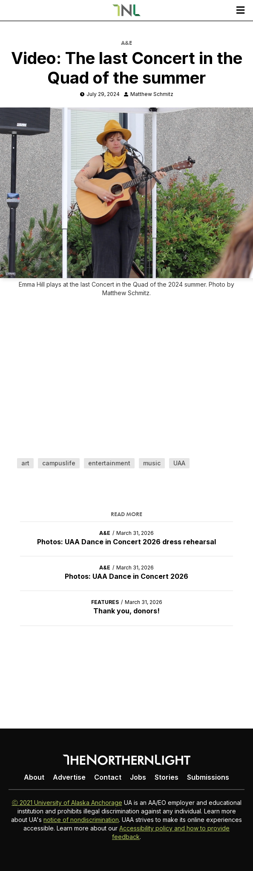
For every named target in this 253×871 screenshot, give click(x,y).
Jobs (138, 777)
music (152, 463)
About (34, 777)
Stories (166, 777)
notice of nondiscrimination (81, 819)
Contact (107, 777)
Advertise (69, 777)
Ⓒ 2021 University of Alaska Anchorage (67, 802)
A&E (126, 42)
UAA (179, 463)
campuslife (58, 463)
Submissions (208, 777)
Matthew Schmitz (151, 94)
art (25, 463)
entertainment (109, 463)
